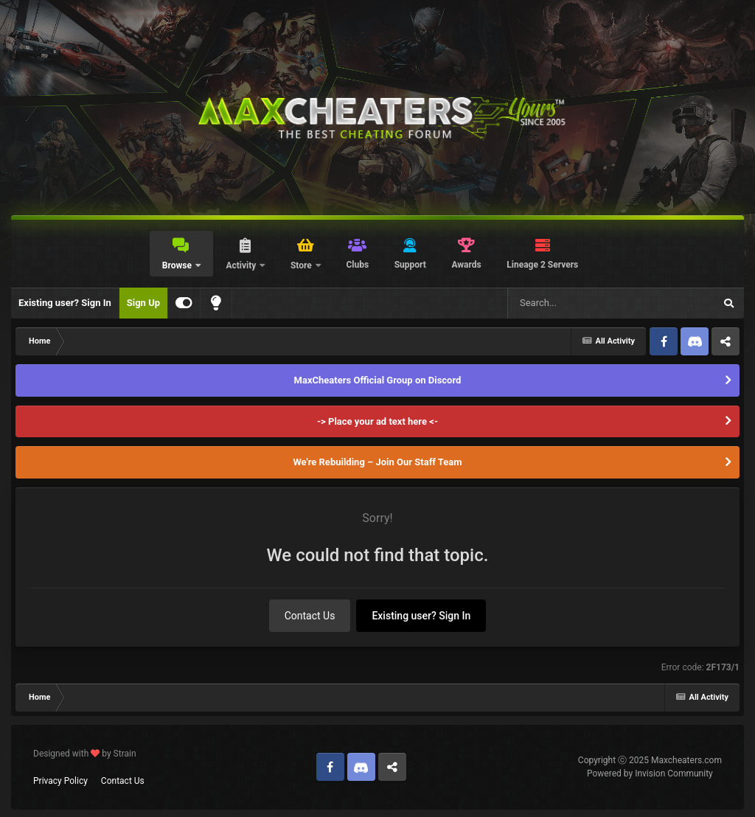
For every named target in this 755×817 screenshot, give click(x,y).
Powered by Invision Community (650, 773)
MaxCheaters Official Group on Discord (378, 380)
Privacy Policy (60, 781)
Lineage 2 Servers (542, 265)
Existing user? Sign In (64, 302)
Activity (242, 265)
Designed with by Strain (84, 753)
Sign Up (143, 302)
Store (302, 265)
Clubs (357, 265)
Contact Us (310, 616)
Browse (178, 265)
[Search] (573, 303)
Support (410, 265)
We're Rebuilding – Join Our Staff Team (377, 461)
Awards (466, 265)
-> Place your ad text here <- (377, 421)
